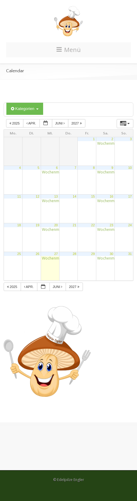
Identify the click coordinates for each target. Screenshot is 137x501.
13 (56, 196)
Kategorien (25, 108)
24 (130, 225)
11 (19, 196)
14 (74, 196)
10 (130, 168)
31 (130, 254)
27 (56, 254)
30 (111, 254)
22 (93, 225)
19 (37, 225)
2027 (77, 123)
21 (74, 225)
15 (93, 196)
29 (93, 254)
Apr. (31, 123)
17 (130, 196)
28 (74, 254)
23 (111, 225)
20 (56, 225)
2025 (15, 123)
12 (37, 196)
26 (37, 254)
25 (19, 254)
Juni (60, 123)
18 (19, 225)
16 (111, 196)
